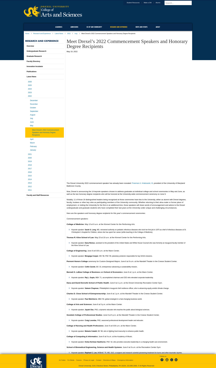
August (32, 115)
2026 (30, 82)
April (31, 139)
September (34, 111)
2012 (30, 187)
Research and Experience (42, 33)
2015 (30, 176)
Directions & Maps (109, 360)
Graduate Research (34, 56)
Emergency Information (125, 360)
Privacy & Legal (89, 360)
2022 (68, 33)
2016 (30, 172)
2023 (30, 92)
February (33, 146)
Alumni (160, 2)
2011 (30, 190)
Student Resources (135, 2)
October (33, 108)
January (33, 150)
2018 (30, 165)
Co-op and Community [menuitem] (94, 27)
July (31, 118)
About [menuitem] (158, 27)
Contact (98, 360)
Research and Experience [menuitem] (118, 27)
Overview (30, 46)
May (31, 126)
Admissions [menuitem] (74, 27)
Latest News (59, 33)
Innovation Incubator (35, 66)
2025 (30, 85)
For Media (70, 360)
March (32, 143)
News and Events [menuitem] (141, 27)
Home (27, 33)
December (34, 100)
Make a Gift (150, 2)
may (76, 33)
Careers (79, 360)
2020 (30, 158)
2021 (30, 154)
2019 (30, 161)
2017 (30, 169)
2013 (30, 183)
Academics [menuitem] (58, 27)
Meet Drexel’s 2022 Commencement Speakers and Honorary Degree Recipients (45, 132)
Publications (31, 72)
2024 (30, 89)
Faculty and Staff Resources (38, 195)
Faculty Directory (33, 61)
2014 (30, 179)
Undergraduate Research (36, 51)
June (32, 122)
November (34, 104)
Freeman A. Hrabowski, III (142, 130)
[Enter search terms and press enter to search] (179, 3)
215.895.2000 (132, 366)
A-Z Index (62, 360)
